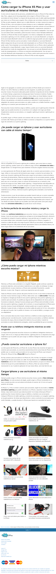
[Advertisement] (28, 75)
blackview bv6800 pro (6, 556)
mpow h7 (3, 548)
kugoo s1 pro (4, 551)
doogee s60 (4, 550)
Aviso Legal (3, 542)
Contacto (3, 544)
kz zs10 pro (3, 554)
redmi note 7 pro (5, 553)
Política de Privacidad (6, 541)
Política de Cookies (5, 539)
